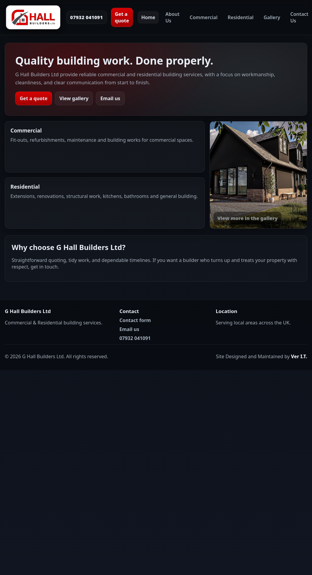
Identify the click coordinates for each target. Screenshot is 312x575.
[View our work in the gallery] (258, 175)
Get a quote (122, 17)
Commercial (203, 17)
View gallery (73, 98)
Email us (110, 98)
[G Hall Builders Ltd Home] (33, 17)
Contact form (135, 320)
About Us (172, 17)
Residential (241, 17)
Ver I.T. (299, 356)
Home (148, 17)
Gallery (272, 17)
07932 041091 (86, 17)
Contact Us (299, 17)
